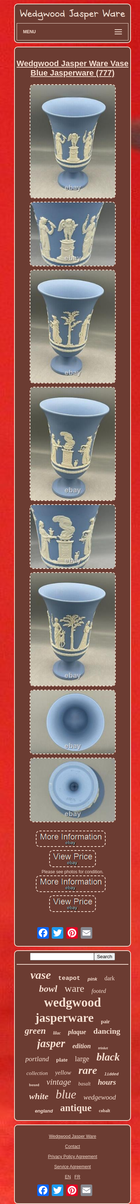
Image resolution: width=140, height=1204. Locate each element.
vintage (58, 1082)
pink (92, 979)
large (82, 1059)
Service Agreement (72, 1166)
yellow (63, 1072)
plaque (77, 1032)
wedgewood (100, 1097)
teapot (69, 978)
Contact (72, 1146)
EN (68, 1176)
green (35, 1031)
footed (99, 991)
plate (62, 1060)
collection (37, 1073)
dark (110, 978)
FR (77, 1176)
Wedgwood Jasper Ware (72, 1136)
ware (74, 988)
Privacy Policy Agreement (72, 1156)
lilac (57, 1033)
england (44, 1111)
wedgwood (72, 1002)
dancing (106, 1031)
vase (40, 974)
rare (88, 1070)
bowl (48, 989)
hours (107, 1082)
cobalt (104, 1110)
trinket (103, 1048)
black (108, 1057)
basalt (84, 1084)
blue (66, 1094)
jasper (51, 1043)
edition (81, 1046)
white (38, 1096)
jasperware (64, 1017)
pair (105, 1021)
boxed (34, 1085)
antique (76, 1107)
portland (37, 1059)
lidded (111, 1074)
